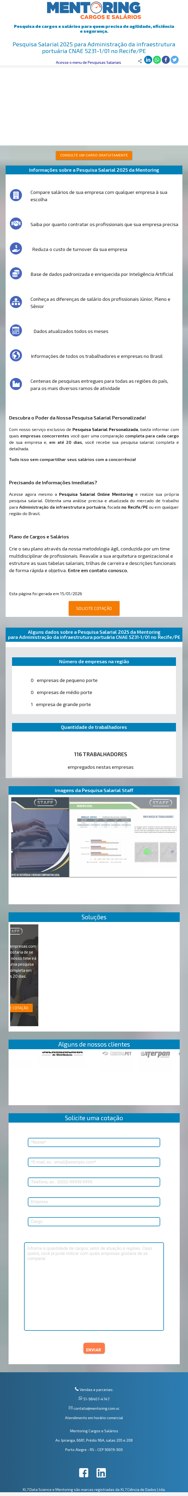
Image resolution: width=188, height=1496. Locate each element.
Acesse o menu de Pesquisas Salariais (88, 62)
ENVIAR (93, 1350)
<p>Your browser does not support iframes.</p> (94, 1078)
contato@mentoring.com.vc (96, 1408)
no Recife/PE (134, 506)
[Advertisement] (94, 105)
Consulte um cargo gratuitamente (94, 155)
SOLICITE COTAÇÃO (94, 608)
